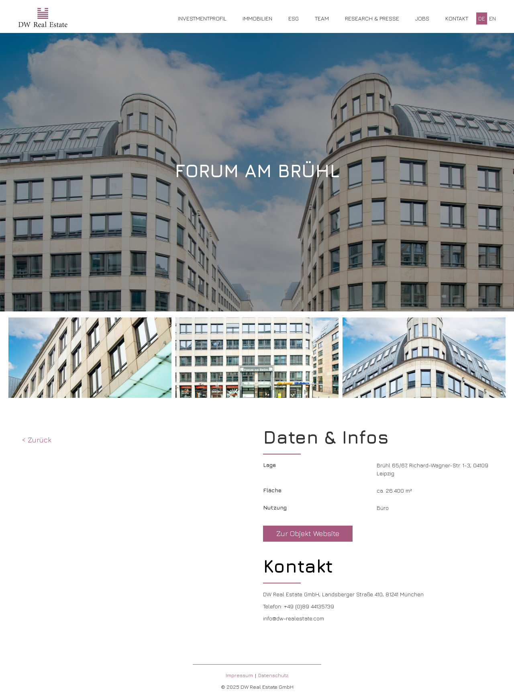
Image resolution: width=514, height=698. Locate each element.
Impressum (239, 675)
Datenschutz (273, 675)
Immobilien (257, 18)
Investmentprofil (202, 18)
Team (322, 18)
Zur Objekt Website (307, 533)
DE (481, 18)
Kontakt (456, 18)
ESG (293, 18)
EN (492, 18)
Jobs (422, 18)
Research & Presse (372, 18)
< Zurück (36, 440)
